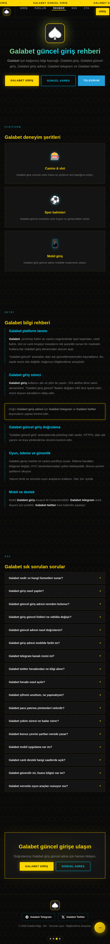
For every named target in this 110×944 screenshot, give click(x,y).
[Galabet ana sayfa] (9, 11)
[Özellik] (53, 939)
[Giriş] (50, 939)
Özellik (40, 8)
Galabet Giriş (22, 80)
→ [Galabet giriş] (99, 927)
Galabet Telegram (38, 917)
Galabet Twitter (73, 917)
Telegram (91, 80)
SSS (74, 8)
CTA (86, 8)
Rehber (59, 8)
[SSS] (60, 939)
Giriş (24, 8)
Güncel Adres (58, 80)
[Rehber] (56, 939)
